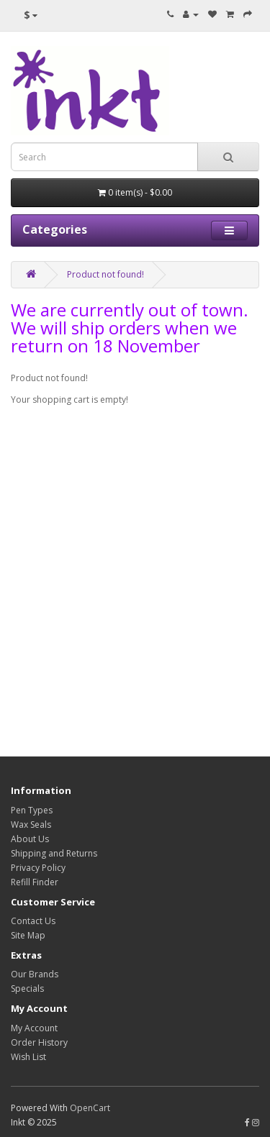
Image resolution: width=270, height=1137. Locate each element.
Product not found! (105, 274)
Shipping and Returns (54, 853)
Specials (27, 988)
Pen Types (32, 810)
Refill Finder (34, 882)
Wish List (28, 1057)
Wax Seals (31, 824)
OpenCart (90, 1108)
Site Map (28, 935)
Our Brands (34, 974)
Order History (39, 1042)
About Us (30, 839)
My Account (34, 1028)
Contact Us (33, 921)
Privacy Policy (38, 868)
